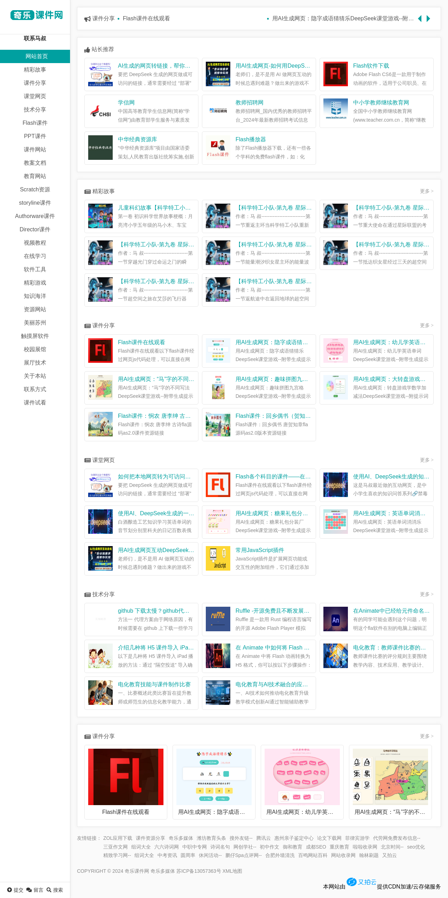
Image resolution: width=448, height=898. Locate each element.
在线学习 (35, 256)
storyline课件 (35, 203)
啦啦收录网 (365, 847)
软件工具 (35, 269)
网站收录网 (343, 855)
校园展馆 (35, 349)
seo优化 (416, 847)
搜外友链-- (241, 838)
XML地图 (232, 871)
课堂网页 (35, 96)
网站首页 (37, 56)
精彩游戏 (35, 283)
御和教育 (292, 847)
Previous (421, 15)
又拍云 (389, 855)
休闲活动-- (210, 855)
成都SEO (316, 847)
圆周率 (188, 855)
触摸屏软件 (35, 336)
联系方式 (35, 389)
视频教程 (35, 243)
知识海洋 (35, 296)
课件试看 (35, 403)
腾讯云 (263, 838)
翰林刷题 (369, 855)
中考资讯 (167, 855)
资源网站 (35, 309)
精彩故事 (35, 70)
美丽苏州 (35, 323)
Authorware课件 (35, 216)
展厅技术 (35, 363)
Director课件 (35, 229)
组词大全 (141, 847)
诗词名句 (220, 847)
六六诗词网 (166, 847)
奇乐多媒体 (181, 838)
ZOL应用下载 (117, 838)
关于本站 (35, 376)
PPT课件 (35, 136)
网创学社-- (244, 847)
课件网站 (35, 149)
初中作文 (269, 847)
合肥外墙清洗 (280, 855)
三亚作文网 (115, 847)
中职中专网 (194, 847)
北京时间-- (392, 847)
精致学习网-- (117, 855)
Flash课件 (34, 123)
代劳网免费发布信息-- (396, 838)
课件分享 (35, 83)
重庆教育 (339, 847)
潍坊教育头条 (211, 838)
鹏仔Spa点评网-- (243, 855)
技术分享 (35, 110)
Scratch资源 (35, 189)
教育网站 (35, 176)
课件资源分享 (150, 838)
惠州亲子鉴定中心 (294, 838)
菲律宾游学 (357, 838)
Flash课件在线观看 (146, 18)
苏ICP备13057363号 (198, 871)
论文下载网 (329, 838)
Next (430, 15)
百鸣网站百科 (313, 855)
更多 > (427, 191)
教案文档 (35, 163)
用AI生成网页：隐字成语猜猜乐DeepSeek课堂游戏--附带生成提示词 (344, 18)
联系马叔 (35, 38)
